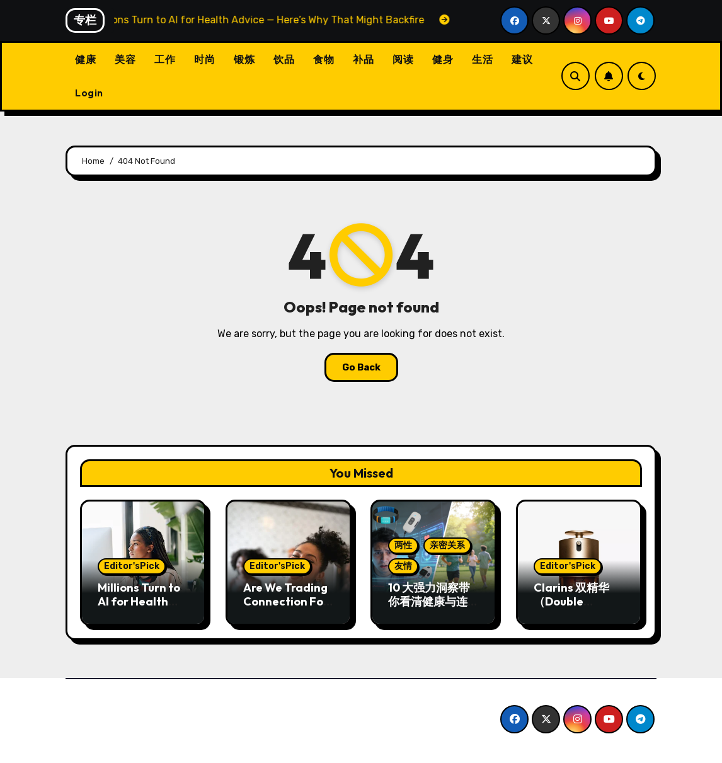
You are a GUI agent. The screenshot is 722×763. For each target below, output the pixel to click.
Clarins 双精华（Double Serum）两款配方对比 (574, 608)
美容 (125, 59)
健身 (442, 59)
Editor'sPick (131, 566)
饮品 (283, 59)
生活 (482, 59)
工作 (164, 59)
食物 (323, 59)
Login (89, 92)
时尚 (204, 59)
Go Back (361, 367)
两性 (403, 545)
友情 (403, 566)
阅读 (403, 59)
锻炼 (244, 59)
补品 (363, 59)
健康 (85, 59)
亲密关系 (447, 545)
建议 (522, 59)
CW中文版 (110, 707)
